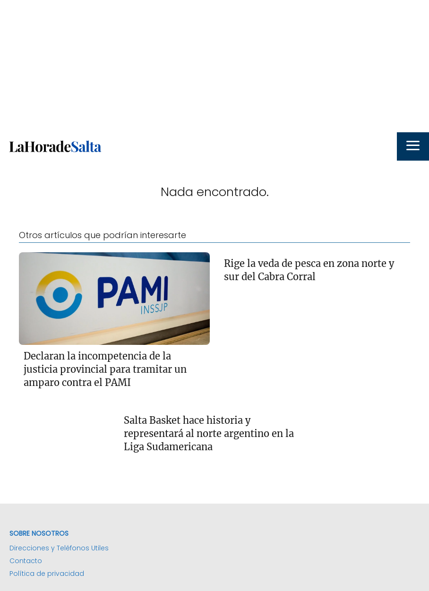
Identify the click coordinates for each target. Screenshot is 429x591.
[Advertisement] (214, 66)
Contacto (25, 560)
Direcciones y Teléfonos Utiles (59, 548)
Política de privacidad (46, 573)
